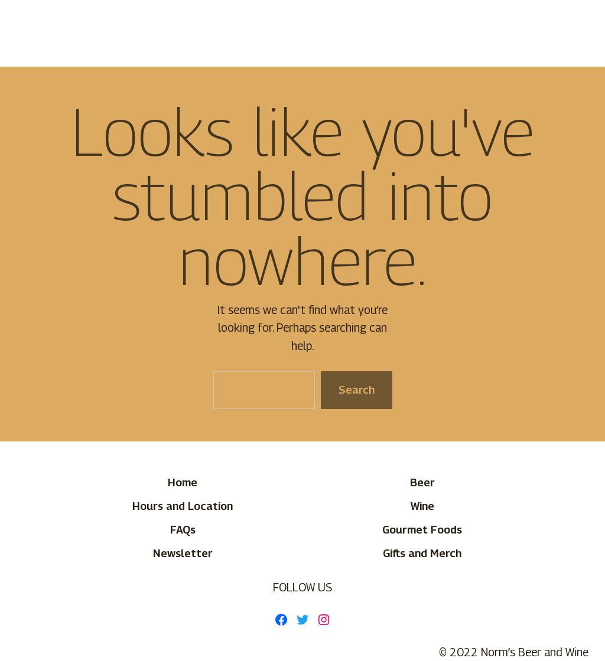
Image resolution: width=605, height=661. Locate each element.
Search (356, 389)
